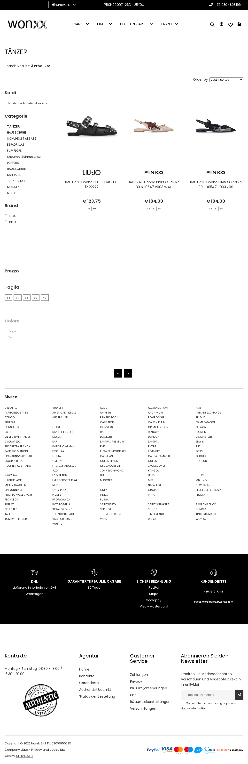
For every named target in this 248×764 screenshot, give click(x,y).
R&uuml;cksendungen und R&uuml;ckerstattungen (149, 695)
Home (84, 669)
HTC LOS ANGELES (64, 466)
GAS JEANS (107, 456)
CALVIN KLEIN (156, 422)
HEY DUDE (202, 461)
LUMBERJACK (13, 480)
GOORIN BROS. (14, 461)
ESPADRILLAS (16, 145)
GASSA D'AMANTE (159, 456)
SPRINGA (105, 509)
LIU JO (200, 475)
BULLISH (10, 422)
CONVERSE (107, 427)
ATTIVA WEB (24, 756)
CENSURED (12, 427)
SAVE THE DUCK (206, 504)
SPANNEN (13, 187)
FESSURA (58, 451)
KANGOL (153, 470)
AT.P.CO (10, 417)
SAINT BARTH (108, 504)
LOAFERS (13, 163)
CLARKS (57, 427)
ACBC (104, 408)
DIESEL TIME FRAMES (18, 437)
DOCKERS (106, 437)
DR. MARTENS (204, 437)
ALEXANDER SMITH (159, 408)
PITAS (151, 495)
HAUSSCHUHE (16, 132)
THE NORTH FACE (63, 514)
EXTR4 (152, 446)
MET (150, 480)
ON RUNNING (13, 490)
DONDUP (153, 437)
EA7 (54, 441)
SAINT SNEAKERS (159, 504)
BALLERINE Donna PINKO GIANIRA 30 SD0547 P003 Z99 (216, 184)
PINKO (104, 495)
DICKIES (201, 432)
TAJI (7, 514)
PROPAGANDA (61, 499)
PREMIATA (202, 495)
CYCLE (9, 432)
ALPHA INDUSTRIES (16, 412)
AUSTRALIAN (60, 417)
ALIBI (199, 408)
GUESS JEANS (109, 461)
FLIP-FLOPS (14, 151)
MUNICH (57, 485)
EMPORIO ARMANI (63, 446)
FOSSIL (200, 451)
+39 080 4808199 (228, 4)
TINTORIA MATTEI (206, 514)
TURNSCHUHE (16, 181)
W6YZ (152, 519)
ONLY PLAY (59, 490)
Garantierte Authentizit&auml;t (95, 686)
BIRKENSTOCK (109, 417)
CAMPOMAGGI (205, 422)
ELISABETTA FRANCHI (18, 446)
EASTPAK (153, 441)
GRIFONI (57, 461)
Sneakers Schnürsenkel (24, 157)
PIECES (56, 495)
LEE (102, 475)
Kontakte (86, 676)
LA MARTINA (60, 475)
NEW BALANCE (205, 485)
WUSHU (57, 524)
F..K (198, 446)
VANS (103, 519)
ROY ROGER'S (61, 504)
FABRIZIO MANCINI (17, 451)
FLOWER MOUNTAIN (113, 451)
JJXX (55, 470)
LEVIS (151, 475)
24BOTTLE (11, 408)
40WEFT (57, 408)
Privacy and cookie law (48, 750)
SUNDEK (201, 509)
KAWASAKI (11, 475)
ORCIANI (153, 490)
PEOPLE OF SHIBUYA (208, 490)
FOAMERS (154, 451)
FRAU (101, 24)
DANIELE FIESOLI (62, 432)
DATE (103, 432)
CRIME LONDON (158, 427)
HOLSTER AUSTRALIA (18, 466)
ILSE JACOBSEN (110, 466)
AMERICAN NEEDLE (64, 412)
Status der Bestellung (97, 696)
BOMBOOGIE (156, 417)
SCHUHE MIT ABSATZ (21, 138)
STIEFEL (12, 193)
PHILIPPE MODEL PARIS (19, 495)
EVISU (104, 446)
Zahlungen (139, 674)
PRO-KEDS (11, 499)
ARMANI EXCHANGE (208, 412)
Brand (166, 24)
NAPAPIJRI (154, 485)
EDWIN (200, 441)
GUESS (152, 461)
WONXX (201, 519)
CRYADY (201, 427)
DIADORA (153, 432)
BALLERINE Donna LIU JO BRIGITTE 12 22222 (91, 184)
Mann (78, 24)
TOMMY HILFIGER (16, 519)
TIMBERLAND (156, 514)
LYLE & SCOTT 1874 (64, 480)
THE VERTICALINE (111, 514)
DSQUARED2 (12, 441)
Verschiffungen (143, 708)
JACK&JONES (157, 466)
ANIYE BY (105, 412)
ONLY (103, 490)
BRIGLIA (200, 417)
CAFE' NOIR (107, 422)
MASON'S (106, 480)
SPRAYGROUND (62, 509)
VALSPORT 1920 (62, 519)
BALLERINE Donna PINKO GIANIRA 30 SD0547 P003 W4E (153, 184)
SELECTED (11, 509)
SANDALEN (14, 175)
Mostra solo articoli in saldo (28, 103)
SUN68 (152, 509)
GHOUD (201, 456)
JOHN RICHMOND (111, 470)
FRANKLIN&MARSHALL (18, 456)
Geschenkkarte (133, 24)
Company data (16, 750)
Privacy (136, 681)
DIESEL (56, 437)
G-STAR (57, 456)
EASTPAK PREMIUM (112, 441)
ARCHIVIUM (155, 412)
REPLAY (9, 504)
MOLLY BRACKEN (15, 485)
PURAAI (104, 499)
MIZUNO (201, 480)
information (198, 708)
